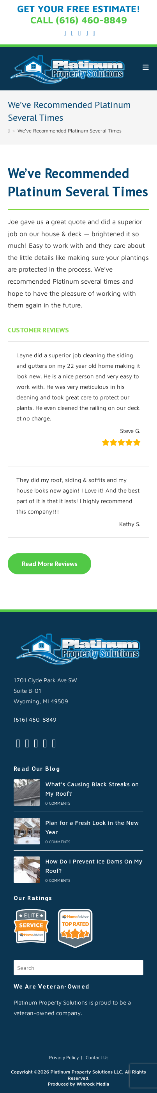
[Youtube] (54, 743)
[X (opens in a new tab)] (65, 33)
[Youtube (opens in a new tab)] (92, 33)
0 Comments (58, 803)
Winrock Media (92, 1084)
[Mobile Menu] (146, 67)
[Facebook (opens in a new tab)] (72, 33)
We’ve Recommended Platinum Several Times (70, 130)
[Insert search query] (78, 967)
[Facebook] (27, 743)
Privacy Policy (64, 1057)
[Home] (9, 130)
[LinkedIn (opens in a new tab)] (87, 33)
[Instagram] (36, 743)
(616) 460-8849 (35, 719)
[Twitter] (18, 743)
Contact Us (97, 1057)
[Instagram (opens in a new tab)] (79, 33)
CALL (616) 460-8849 (78, 19)
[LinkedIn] (45, 743)
